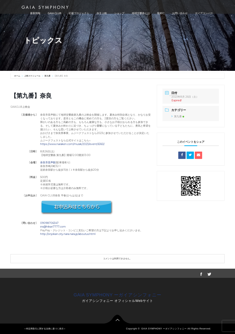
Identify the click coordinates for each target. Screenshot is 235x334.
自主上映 (102, 13)
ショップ (119, 13)
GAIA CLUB (54, 13)
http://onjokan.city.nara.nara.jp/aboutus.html (67, 234)
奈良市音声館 (48, 162)
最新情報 (35, 13)
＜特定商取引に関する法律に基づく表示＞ (45, 328)
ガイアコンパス (204, 13)
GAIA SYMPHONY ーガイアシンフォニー (117, 294)
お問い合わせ (180, 13)
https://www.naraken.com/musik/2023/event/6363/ (72, 144)
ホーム (17, 76)
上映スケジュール (32, 76)
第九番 (47, 76)
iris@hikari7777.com (53, 226)
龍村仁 (161, 13)
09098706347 (49, 223)
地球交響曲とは (141, 13)
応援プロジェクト (79, 13)
